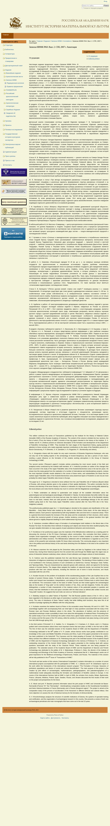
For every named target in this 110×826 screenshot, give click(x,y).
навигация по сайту (10, 42)
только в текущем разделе (93, 8)
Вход (105, 1)
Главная (6, 35)
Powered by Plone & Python (55, 715)
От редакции (92, 56)
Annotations (67, 41)
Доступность (55, 718)
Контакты (65, 718)
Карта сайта (45, 718)
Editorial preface (93, 59)
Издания (47, 41)
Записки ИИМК (56, 41)
